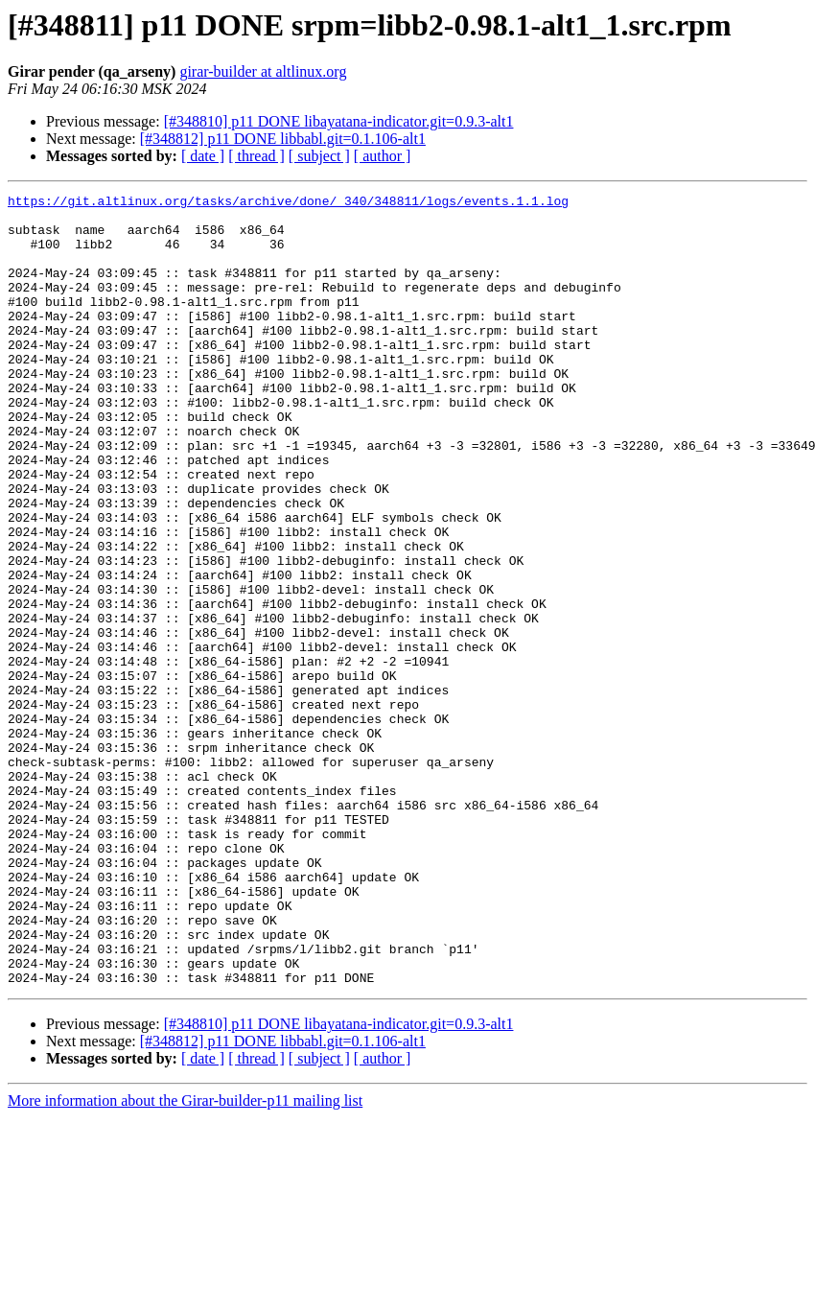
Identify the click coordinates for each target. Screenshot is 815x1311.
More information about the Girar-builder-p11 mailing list (185, 1259)
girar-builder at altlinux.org (262, 71)
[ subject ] (319, 156)
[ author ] (382, 156)
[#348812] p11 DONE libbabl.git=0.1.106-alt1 (283, 138)
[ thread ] (256, 156)
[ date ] (202, 156)
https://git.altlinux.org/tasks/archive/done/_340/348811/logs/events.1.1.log (288, 203)
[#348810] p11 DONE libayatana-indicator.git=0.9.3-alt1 (339, 121)
